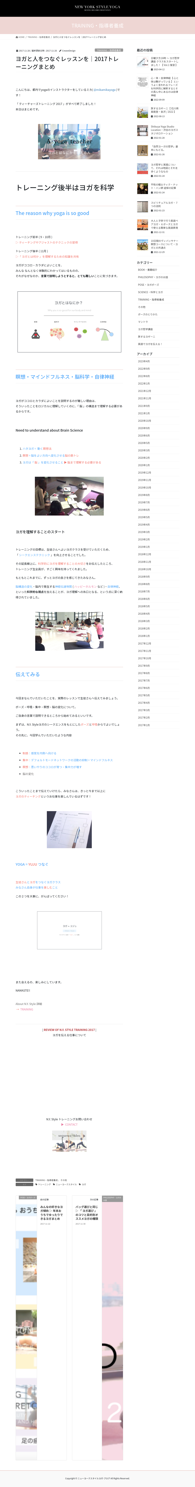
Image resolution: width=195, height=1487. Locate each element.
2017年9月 (144, 665)
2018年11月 (144, 562)
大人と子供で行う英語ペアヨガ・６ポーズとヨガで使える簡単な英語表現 (164, 224)
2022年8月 (144, 376)
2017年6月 (144, 688)
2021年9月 (144, 406)
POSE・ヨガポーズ (148, 284)
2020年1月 (144, 465)
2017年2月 (144, 717)
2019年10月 (144, 487)
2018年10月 (144, 569)
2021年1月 (144, 413)
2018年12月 (144, 554)
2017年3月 (144, 710)
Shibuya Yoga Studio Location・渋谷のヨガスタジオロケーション (164, 130)
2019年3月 (144, 532)
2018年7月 (144, 591)
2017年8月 (144, 673)
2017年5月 (144, 695)
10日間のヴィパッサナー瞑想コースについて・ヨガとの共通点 (164, 244)
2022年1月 (144, 383)
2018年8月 (144, 584)
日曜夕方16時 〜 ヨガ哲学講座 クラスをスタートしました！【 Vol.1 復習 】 (165, 61)
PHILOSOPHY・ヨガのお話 (153, 277)
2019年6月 (144, 509)
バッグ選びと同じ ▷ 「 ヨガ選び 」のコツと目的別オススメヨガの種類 (87, 1213)
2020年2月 (144, 457)
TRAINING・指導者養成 (109, 50)
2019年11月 (144, 480)
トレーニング (44, 1184)
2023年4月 (144, 361)
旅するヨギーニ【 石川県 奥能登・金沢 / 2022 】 (165, 110)
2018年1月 (144, 636)
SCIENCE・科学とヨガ (150, 292)
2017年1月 (144, 725)
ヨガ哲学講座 (145, 329)
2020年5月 (144, 443)
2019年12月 (144, 472)
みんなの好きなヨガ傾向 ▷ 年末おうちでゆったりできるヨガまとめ (51, 1213)
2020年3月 (144, 450)
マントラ (143, 321)
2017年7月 (144, 680)
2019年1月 (144, 547)
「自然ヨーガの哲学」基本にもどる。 (164, 148)
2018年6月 (144, 599)
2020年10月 (144, 420)
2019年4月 (144, 524)
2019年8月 (144, 495)
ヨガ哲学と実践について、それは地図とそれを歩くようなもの (164, 168)
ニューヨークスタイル (66, 1184)
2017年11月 (144, 651)
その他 (63, 1180)
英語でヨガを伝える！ (150, 344)
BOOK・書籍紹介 (147, 269)
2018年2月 (144, 628)
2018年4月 (144, 613)
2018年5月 (144, 606)
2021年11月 (144, 398)
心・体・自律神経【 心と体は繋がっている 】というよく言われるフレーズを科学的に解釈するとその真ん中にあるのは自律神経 (165, 86)
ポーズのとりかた (148, 314)
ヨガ (84, 1184)
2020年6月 (144, 435)
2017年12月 (144, 643)
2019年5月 (144, 517)
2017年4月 (144, 702)
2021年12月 (144, 391)
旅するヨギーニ (146, 336)
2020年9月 (144, 428)
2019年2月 (144, 539)
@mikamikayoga (105, 89)
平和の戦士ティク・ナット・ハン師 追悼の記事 (164, 186)
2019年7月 (144, 502)
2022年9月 (144, 368)
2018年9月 (144, 576)
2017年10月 (144, 658)
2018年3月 (144, 621)
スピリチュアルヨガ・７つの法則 (164, 204)
